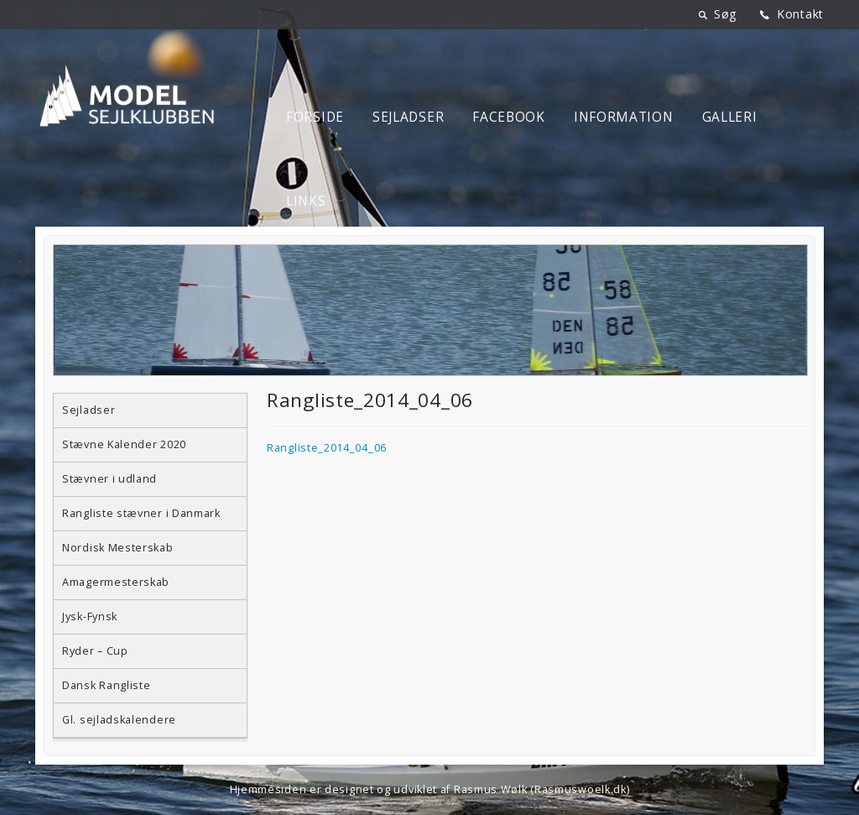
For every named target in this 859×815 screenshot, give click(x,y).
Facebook (508, 117)
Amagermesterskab (115, 582)
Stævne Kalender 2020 (124, 444)
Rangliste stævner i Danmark (141, 513)
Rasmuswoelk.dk (580, 789)
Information (624, 117)
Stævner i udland (109, 479)
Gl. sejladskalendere (119, 720)
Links (306, 201)
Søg (725, 14)
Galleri (729, 117)
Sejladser (408, 117)
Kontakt (800, 14)
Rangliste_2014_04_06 (327, 448)
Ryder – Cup (95, 651)
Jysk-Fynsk (89, 616)
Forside (315, 117)
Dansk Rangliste (106, 685)
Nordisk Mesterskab (118, 548)
